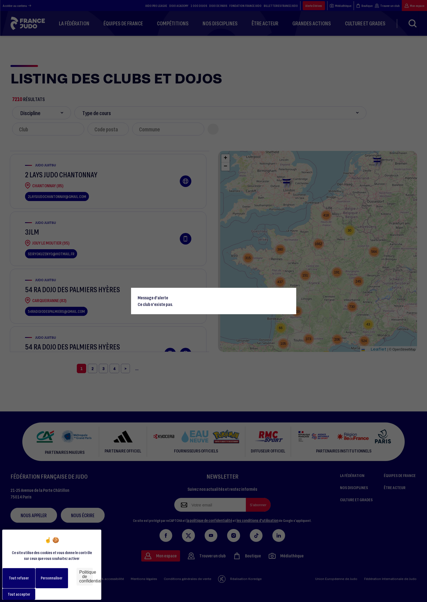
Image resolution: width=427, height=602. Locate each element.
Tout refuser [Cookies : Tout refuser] (19, 578)
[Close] (289, 294)
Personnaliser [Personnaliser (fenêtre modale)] (51, 578)
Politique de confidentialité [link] (86, 576)
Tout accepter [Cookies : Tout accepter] (19, 594)
